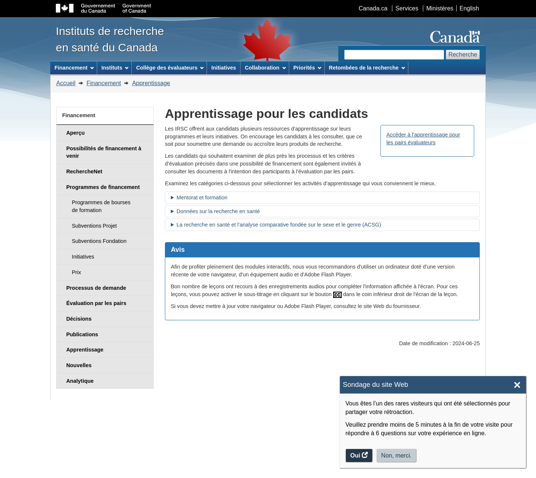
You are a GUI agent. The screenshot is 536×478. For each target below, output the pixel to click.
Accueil (66, 83)
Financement (103, 83)
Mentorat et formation (201, 197)
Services (406, 8)
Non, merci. (396, 455)
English (469, 8)
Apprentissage (151, 83)
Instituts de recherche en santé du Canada (110, 39)
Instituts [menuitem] (114, 68)
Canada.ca (373, 8)
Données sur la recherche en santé (218, 211)
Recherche (463, 54)
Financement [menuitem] (74, 68)
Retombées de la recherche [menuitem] (367, 68)
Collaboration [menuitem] (265, 68)
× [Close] (517, 385)
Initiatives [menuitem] (223, 68)
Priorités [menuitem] (307, 68)
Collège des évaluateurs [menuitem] (170, 68)
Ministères (439, 8)
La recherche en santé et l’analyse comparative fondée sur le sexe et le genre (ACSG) (278, 225)
